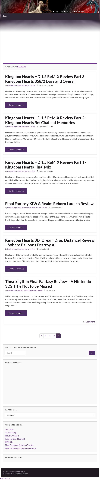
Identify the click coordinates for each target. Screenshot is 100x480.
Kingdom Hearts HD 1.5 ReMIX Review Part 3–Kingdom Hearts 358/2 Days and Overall (45, 79)
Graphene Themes (21, 474)
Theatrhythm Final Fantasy (33, 290)
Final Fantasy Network (15, 439)
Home (4, 16)
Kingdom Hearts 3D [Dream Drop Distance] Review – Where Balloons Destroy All (50, 242)
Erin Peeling (11, 85)
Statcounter (5, 478)
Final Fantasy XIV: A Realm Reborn (29, 208)
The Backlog (11, 432)
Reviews (32, 85)
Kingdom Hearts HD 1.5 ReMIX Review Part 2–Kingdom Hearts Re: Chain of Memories (45, 120)
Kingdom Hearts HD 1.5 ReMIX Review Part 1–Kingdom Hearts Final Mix (45, 164)
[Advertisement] (50, 39)
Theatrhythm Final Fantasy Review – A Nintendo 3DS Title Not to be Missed (48, 283)
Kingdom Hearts (23, 85)
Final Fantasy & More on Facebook (20, 448)
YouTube (9, 429)
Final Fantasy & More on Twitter (19, 445)
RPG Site (9, 442)
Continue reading (16, 105)
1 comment (90, 322)
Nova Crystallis (12, 435)
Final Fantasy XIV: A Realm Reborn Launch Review (49, 203)
